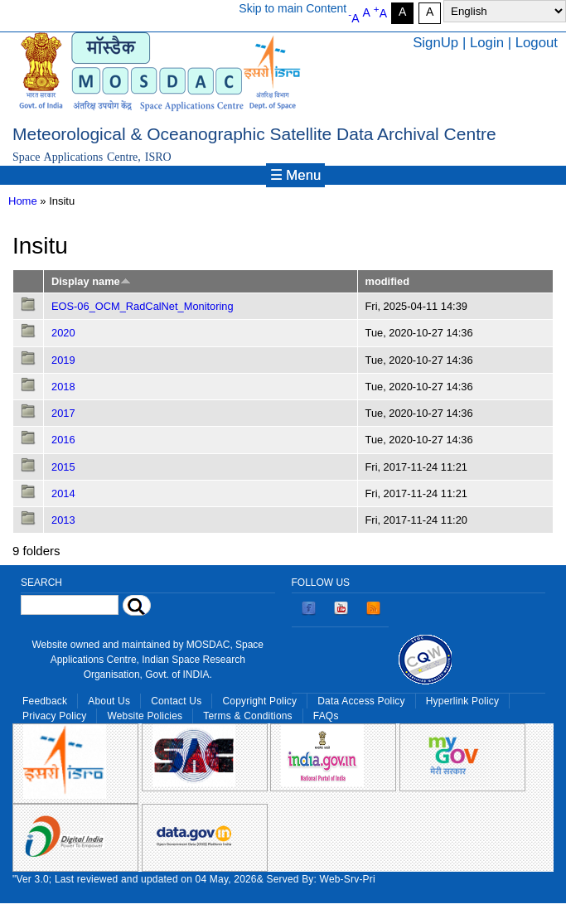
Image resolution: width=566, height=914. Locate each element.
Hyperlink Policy (462, 701)
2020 (63, 332)
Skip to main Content (292, 8)
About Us (109, 701)
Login (487, 43)
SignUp (435, 43)
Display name (91, 281)
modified (387, 281)
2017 (63, 413)
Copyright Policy (259, 701)
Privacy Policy (54, 716)
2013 (63, 520)
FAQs (326, 716)
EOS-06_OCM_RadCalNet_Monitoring (142, 306)
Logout (536, 43)
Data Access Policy (361, 701)
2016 (63, 439)
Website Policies (144, 716)
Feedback (44, 701)
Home (22, 201)
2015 (63, 467)
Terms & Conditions (248, 716)
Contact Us (176, 701)
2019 (63, 360)
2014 (63, 493)
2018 (63, 386)
